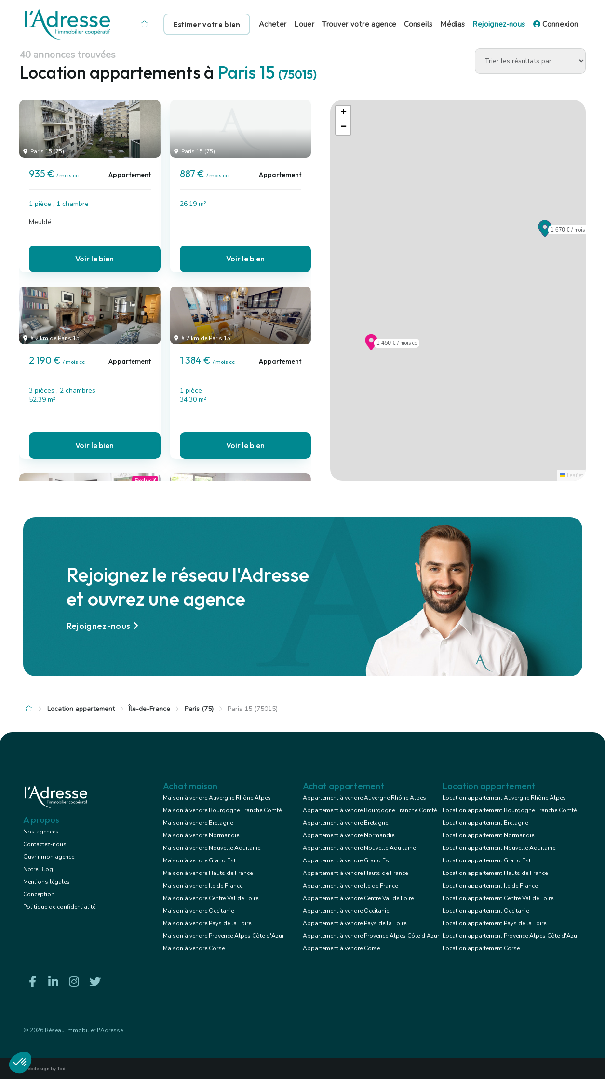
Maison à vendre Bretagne (198, 823)
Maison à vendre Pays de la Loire (207, 923)
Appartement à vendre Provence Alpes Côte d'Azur (371, 936)
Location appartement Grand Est (487, 860)
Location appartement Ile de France (490, 885)
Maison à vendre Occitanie (198, 911)
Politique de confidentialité (59, 907)
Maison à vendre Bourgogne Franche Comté (222, 810)
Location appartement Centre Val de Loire (498, 898)
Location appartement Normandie (488, 835)
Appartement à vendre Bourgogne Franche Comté (370, 810)
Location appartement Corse (481, 948)
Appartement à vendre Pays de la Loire (354, 923)
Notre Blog (38, 869)
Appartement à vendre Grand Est (347, 860)
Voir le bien (94, 258)
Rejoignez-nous (498, 24)
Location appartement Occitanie (486, 911)
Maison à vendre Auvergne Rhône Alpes (217, 798)
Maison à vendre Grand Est (199, 860)
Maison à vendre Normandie (201, 835)
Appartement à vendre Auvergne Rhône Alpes (364, 798)
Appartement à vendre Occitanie (346, 911)
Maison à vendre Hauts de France (208, 873)
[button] (545, 234)
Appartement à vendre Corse (341, 948)
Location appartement (81, 708)
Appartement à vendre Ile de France (350, 885)
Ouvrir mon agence (48, 856)
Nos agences (41, 831)
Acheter (273, 24)
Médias (452, 24)
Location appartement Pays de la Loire (494, 923)
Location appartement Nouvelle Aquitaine (499, 848)
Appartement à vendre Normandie (348, 835)
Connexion (555, 24)
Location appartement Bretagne (485, 823)
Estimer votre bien (206, 24)
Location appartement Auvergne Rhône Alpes (504, 798)
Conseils (418, 24)
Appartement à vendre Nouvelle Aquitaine (359, 848)
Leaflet (571, 475)
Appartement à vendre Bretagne (345, 823)
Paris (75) (199, 708)
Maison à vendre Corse (194, 948)
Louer (304, 24)
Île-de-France (149, 708)
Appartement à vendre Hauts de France (355, 873)
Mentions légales (46, 882)
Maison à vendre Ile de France (202, 885)
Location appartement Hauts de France (495, 873)
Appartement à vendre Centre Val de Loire (358, 898)
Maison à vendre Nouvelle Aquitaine (211, 848)
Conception (38, 894)
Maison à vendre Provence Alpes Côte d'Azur (223, 936)
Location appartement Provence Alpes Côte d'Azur (511, 936)
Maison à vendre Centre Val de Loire (210, 898)
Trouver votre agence (359, 24)
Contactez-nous (45, 844)
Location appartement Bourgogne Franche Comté (510, 810)
